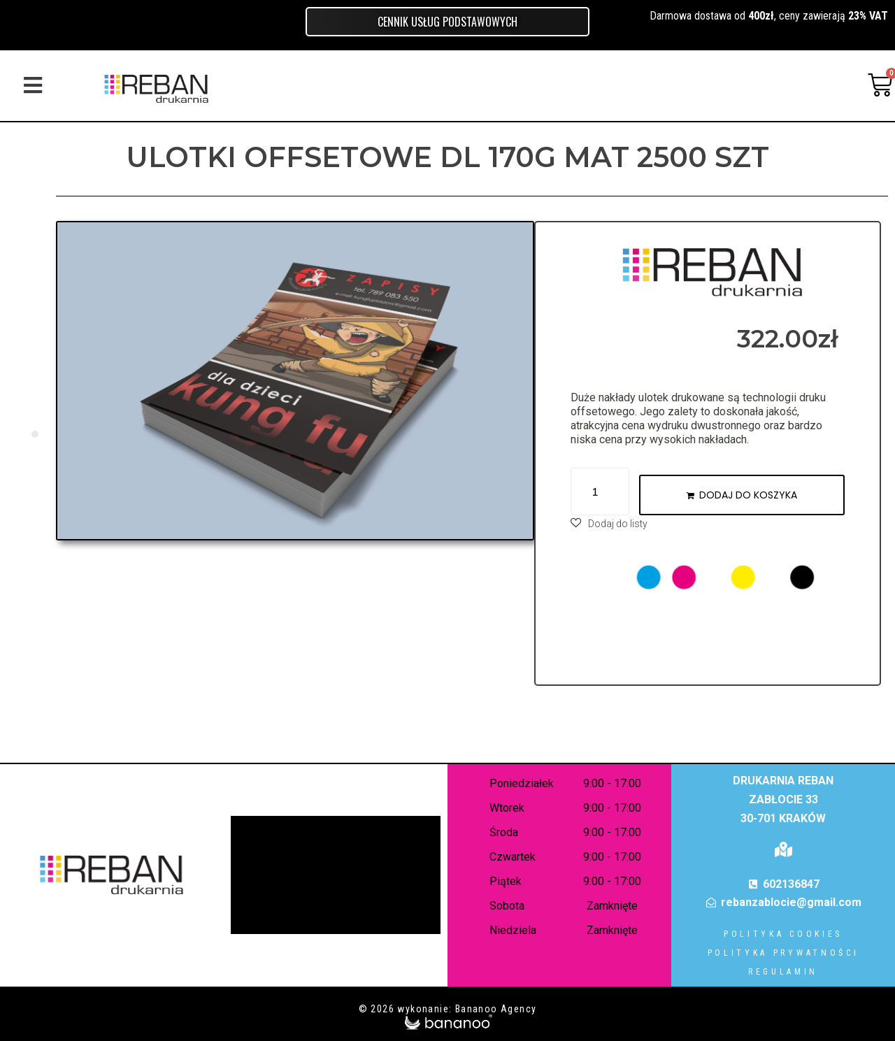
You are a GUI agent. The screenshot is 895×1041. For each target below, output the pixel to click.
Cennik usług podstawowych (447, 21)
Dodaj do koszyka (748, 495)
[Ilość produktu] (600, 491)
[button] (32, 85)
